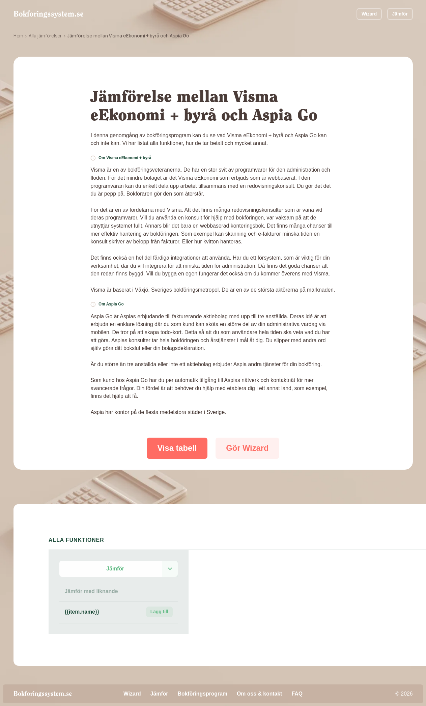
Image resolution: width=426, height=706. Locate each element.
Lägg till (159, 611)
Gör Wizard (247, 448)
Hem (18, 36)
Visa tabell (177, 448)
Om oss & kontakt (259, 694)
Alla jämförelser (45, 36)
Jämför (400, 14)
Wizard (369, 14)
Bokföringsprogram (202, 694)
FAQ (296, 694)
